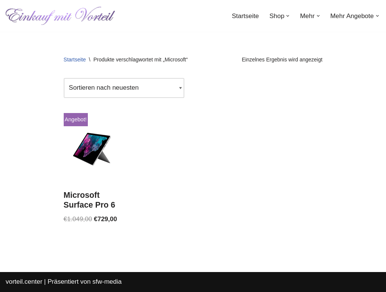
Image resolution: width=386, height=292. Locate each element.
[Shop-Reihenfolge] (124, 88)
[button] (288, 16)
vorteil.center (24, 281)
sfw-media (106, 281)
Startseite (245, 16)
